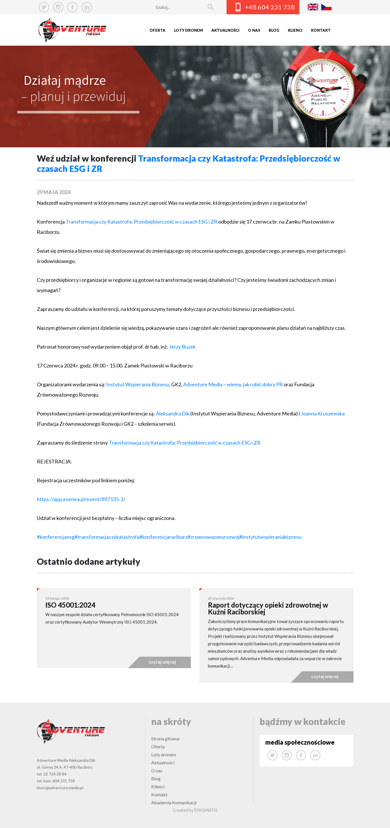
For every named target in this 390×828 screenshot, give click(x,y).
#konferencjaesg (55, 537)
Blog (274, 30)
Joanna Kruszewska (323, 413)
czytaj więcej (162, 661)
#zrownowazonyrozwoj (213, 537)
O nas (254, 30)
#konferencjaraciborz (163, 537)
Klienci (295, 30)
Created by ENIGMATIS (195, 810)
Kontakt (321, 30)
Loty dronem (188, 30)
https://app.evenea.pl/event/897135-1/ (81, 499)
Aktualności (225, 30)
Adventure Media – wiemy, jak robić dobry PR (233, 384)
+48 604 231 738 (270, 7)
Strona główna (165, 738)
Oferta (157, 30)
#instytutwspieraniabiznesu (270, 537)
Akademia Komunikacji (174, 802)
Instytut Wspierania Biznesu (137, 384)
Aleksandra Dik (172, 413)
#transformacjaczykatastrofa (107, 537)
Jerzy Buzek (182, 346)
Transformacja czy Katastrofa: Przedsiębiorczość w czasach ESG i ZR (141, 221)
